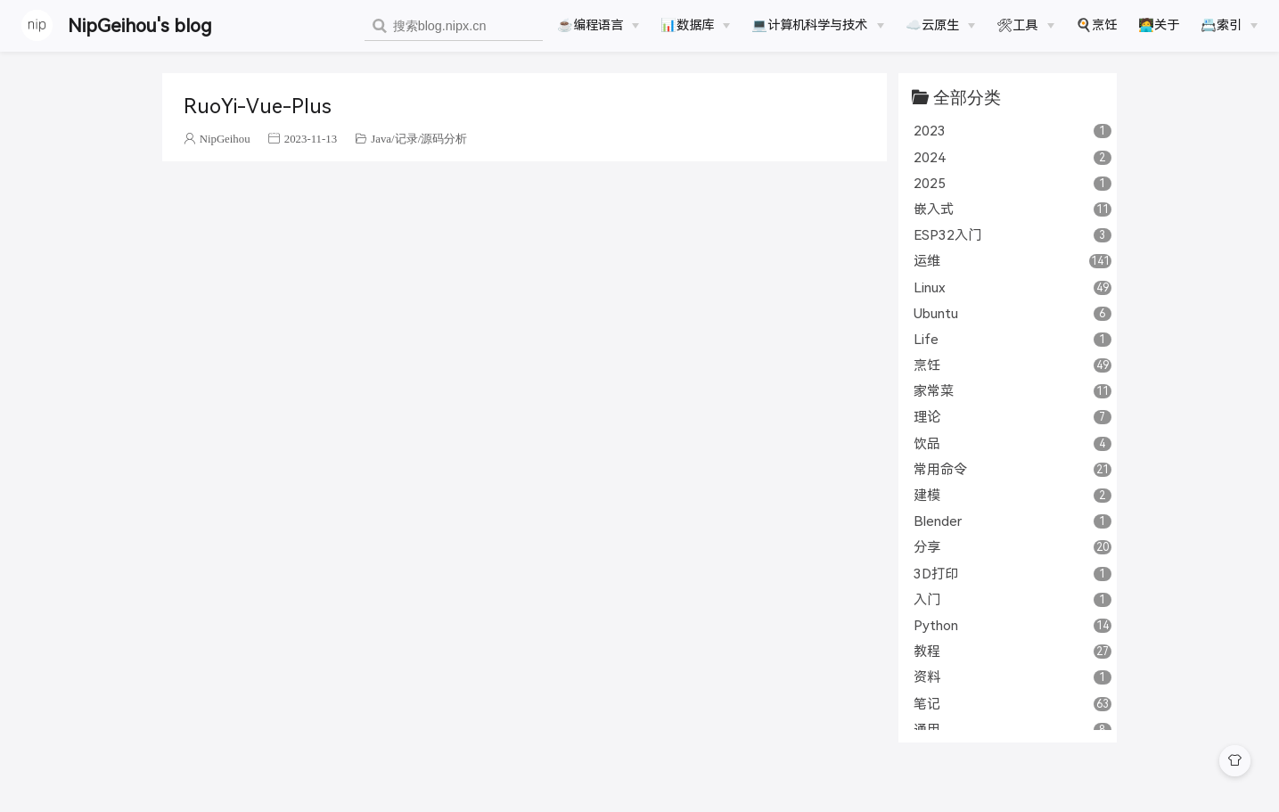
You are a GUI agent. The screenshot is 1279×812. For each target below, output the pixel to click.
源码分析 (444, 138)
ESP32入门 (1012, 234)
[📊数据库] (695, 25)
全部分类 (967, 96)
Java (381, 138)
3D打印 (1012, 573)
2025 (1012, 183)
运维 (1012, 260)
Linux (1012, 287)
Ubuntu (1012, 313)
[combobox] (454, 26)
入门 (1012, 599)
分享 (1012, 546)
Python (1012, 625)
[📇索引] (1229, 25)
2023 (1012, 130)
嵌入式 (1012, 209)
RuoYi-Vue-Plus (258, 106)
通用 (1012, 729)
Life (1012, 339)
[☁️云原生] (940, 25)
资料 (1012, 677)
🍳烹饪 (1096, 25)
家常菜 (1012, 390)
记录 (406, 138)
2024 (1012, 157)
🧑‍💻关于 (1158, 25)
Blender (1012, 521)
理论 (1012, 416)
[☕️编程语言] (598, 25)
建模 (1012, 495)
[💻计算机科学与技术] (817, 25)
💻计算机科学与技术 (809, 25)
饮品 (1012, 443)
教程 (1012, 651)
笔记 (1012, 703)
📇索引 (1221, 25)
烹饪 (1012, 365)
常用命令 (1012, 469)
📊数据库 (687, 25)
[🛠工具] (1025, 25)
